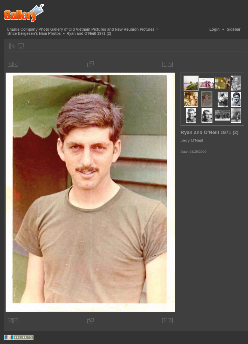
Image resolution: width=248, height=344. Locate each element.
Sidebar (234, 29)
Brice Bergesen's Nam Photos (34, 33)
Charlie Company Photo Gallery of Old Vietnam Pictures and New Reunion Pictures (80, 29)
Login (214, 29)
